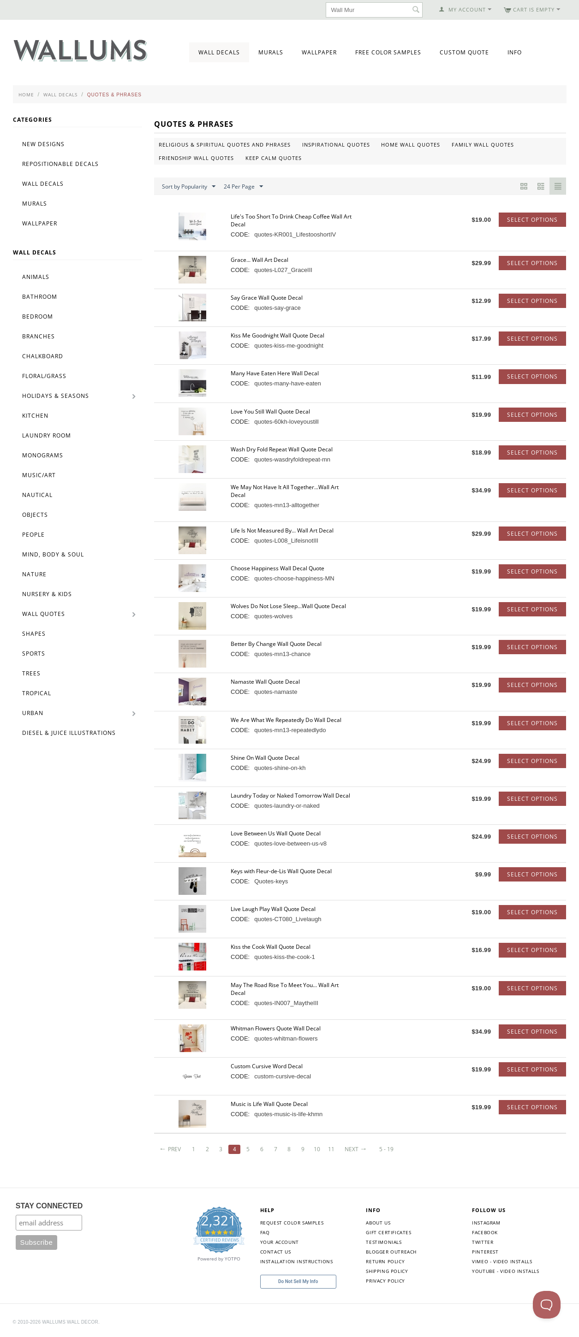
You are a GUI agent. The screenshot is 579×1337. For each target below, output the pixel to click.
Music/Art (39, 475)
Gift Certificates (388, 1232)
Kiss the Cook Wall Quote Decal (270, 947)
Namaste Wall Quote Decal (265, 682)
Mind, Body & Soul (53, 554)
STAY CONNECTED (49, 1206)
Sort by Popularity (188, 186)
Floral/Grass (44, 376)
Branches (38, 336)
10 (317, 1149)
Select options (532, 220)
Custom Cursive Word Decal (267, 1066)
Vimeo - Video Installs (502, 1261)
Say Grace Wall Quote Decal (267, 298)
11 (331, 1149)
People (33, 534)
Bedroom (37, 316)
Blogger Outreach (391, 1251)
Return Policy (385, 1261)
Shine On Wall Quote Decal (265, 758)
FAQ (265, 1232)
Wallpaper (319, 52)
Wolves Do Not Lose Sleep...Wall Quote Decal (288, 606)
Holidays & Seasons (55, 396)
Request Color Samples (292, 1222)
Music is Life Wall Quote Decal (269, 1104)
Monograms (42, 455)
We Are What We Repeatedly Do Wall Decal (286, 720)
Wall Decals (219, 52)
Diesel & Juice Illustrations (69, 733)
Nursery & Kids (47, 594)
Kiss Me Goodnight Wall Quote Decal (277, 335)
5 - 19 (386, 1149)
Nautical (37, 495)
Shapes (34, 634)
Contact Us (275, 1251)
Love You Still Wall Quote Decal (270, 411)
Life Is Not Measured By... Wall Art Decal (282, 530)
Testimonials (383, 1242)
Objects (35, 515)
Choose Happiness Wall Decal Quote (277, 568)
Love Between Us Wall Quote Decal (276, 833)
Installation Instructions (296, 1261)
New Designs (43, 144)
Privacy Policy (385, 1281)
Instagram (486, 1222)
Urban (32, 713)
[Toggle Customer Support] (547, 1305)
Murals (270, 52)
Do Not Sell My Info (298, 1281)
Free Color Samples (388, 52)
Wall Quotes (43, 614)
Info (514, 52)
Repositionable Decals (60, 164)
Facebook (485, 1232)
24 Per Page (243, 186)
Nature (34, 574)
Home (26, 94)
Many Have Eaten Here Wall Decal (275, 373)
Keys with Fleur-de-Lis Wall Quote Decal (281, 871)
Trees (31, 673)
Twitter (482, 1242)
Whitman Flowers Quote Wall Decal (276, 1028)
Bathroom (39, 297)
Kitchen (35, 416)
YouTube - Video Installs (505, 1271)
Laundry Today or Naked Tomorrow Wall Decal (290, 795)
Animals (35, 277)
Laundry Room (46, 435)
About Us (378, 1222)
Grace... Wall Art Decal (259, 260)
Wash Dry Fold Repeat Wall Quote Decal (282, 449)
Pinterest (485, 1251)
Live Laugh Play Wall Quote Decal (273, 909)
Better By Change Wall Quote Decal (276, 644)
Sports (33, 653)
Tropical (36, 693)
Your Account (279, 1242)
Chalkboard (42, 356)
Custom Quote (464, 52)
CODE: (240, 234)
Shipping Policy (387, 1271)
